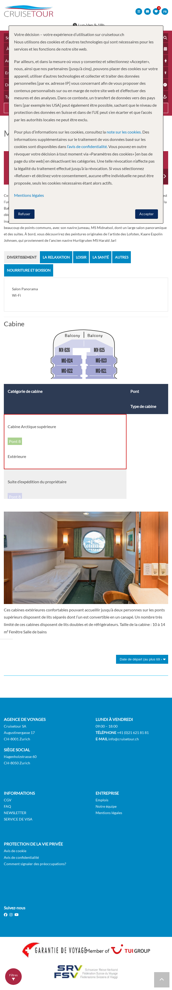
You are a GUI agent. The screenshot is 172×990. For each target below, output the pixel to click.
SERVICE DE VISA (18, 819)
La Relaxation (56, 257)
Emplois (102, 799)
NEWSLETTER (15, 812)
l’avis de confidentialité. (87, 146)
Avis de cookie (15, 850)
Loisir (81, 257)
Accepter (146, 214)
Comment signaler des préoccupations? (35, 863)
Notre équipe (106, 806)
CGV (8, 799)
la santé (101, 257)
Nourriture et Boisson (29, 270)
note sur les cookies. (124, 131)
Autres (121, 257)
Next (164, 176)
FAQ (7, 806)
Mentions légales (109, 812)
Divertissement (22, 257)
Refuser (24, 214)
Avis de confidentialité (21, 857)
